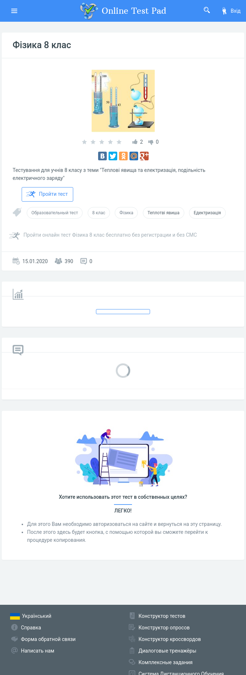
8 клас (98, 212)
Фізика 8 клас (42, 45)
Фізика (126, 212)
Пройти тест (47, 194)
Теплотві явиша (164, 212)
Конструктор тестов (162, 616)
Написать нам (37, 651)
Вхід (231, 10)
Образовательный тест (54, 212)
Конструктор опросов (164, 627)
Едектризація (207, 212)
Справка (31, 627)
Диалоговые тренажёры (167, 651)
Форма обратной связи (48, 639)
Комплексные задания (166, 662)
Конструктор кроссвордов (170, 639)
